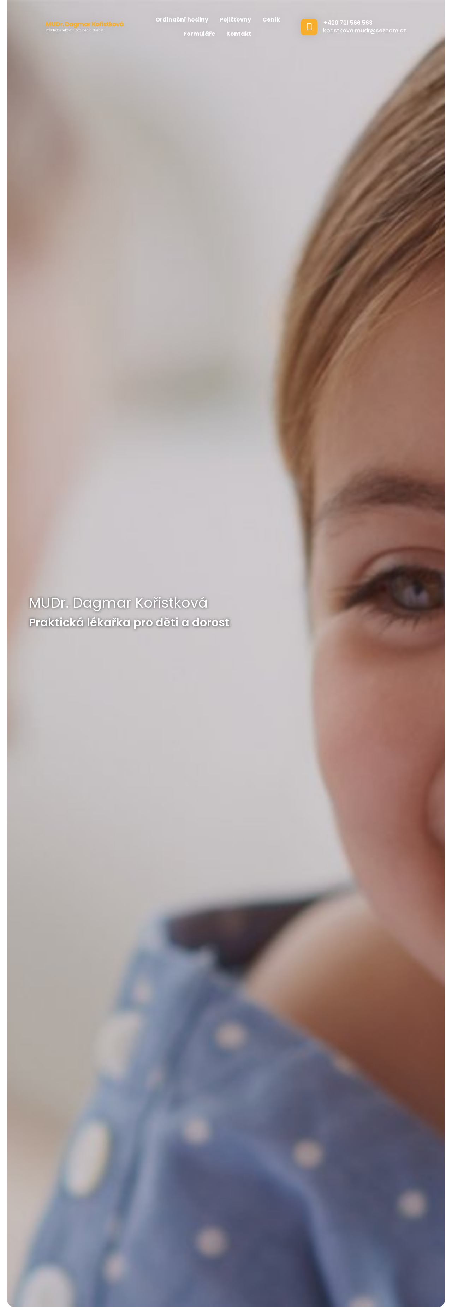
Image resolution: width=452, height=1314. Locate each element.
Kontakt (238, 34)
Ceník (271, 20)
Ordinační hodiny (181, 20)
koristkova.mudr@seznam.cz (364, 31)
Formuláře (199, 34)
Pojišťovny (235, 20)
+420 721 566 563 (348, 23)
